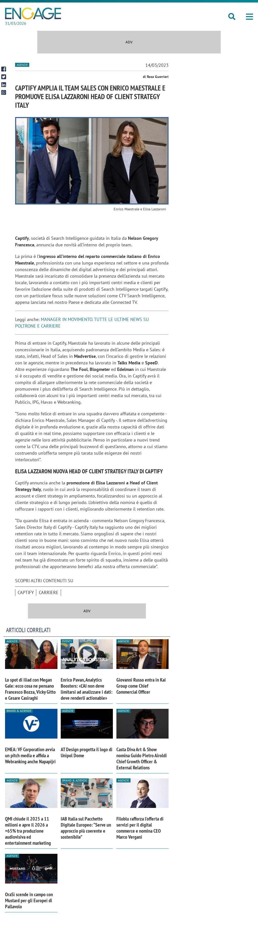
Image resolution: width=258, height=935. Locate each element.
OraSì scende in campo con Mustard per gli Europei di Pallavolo (29, 900)
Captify (26, 592)
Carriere (48, 592)
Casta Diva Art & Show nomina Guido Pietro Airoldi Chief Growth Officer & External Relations (141, 758)
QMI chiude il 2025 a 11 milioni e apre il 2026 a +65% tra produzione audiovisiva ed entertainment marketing (28, 831)
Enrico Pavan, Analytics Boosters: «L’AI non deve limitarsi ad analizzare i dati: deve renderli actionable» (86, 689)
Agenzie (22, 65)
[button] (249, 17)
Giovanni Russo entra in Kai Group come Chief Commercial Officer (141, 686)
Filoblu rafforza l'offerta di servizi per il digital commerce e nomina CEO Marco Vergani (140, 828)
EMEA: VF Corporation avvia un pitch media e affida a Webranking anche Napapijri (30, 755)
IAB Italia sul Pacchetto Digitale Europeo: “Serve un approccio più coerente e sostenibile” (86, 828)
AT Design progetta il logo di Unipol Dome (86, 752)
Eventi (67, 641)
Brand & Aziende (19, 711)
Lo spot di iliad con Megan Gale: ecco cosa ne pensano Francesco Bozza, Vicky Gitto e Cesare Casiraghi (30, 689)
